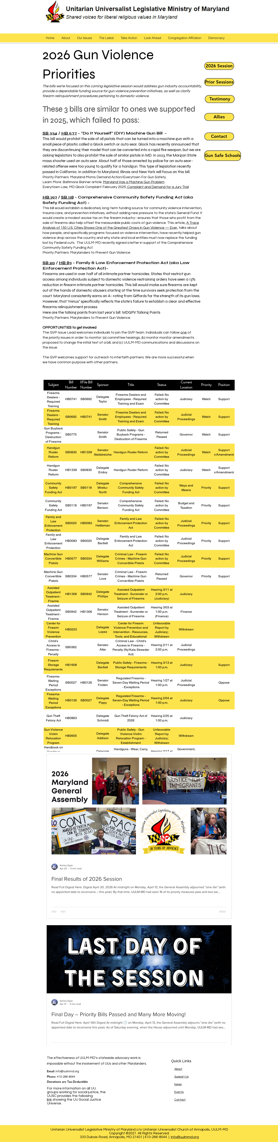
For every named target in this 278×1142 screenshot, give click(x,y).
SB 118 (67, 197)
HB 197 (50, 197)
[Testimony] (220, 99)
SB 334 (50, 133)
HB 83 (65, 262)
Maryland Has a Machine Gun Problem (134, 182)
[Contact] (219, 136)
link (49, 1099)
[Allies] (219, 117)
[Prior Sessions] (219, 82)
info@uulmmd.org (67, 1071)
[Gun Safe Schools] (222, 155)
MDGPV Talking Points (141, 312)
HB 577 (69, 133)
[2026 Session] (219, 66)
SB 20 (49, 262)
